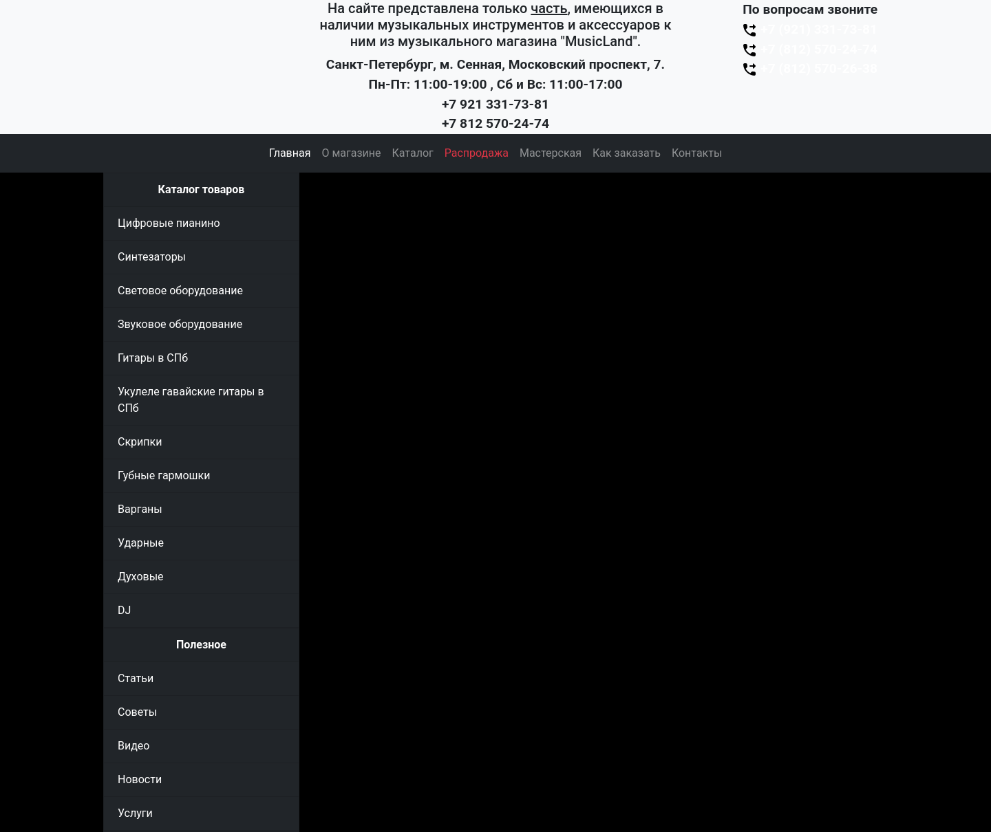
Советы (137, 712)
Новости (140, 779)
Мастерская (551, 153)
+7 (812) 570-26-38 (809, 68)
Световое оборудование (180, 290)
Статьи (135, 678)
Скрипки (140, 441)
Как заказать (627, 153)
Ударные (141, 542)
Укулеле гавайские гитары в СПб (191, 400)
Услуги (135, 813)
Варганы (140, 509)
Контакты (697, 153)
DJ (124, 610)
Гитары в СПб (153, 357)
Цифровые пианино (169, 223)
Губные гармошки (164, 475)
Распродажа (477, 153)
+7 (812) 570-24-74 (809, 49)
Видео (133, 745)
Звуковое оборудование (180, 324)
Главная (290, 153)
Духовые (141, 576)
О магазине (351, 153)
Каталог (413, 153)
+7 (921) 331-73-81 (809, 29)
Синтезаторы (152, 256)
